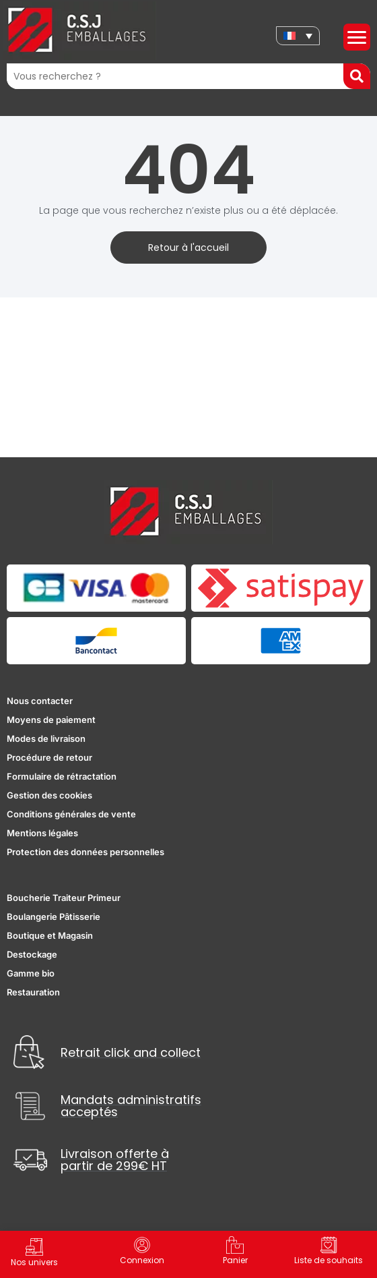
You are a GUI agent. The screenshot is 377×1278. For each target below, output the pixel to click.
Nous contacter (40, 700)
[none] (298, 35)
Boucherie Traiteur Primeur (64, 897)
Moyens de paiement (51, 719)
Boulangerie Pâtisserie (53, 916)
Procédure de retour (49, 757)
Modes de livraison (46, 738)
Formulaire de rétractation (61, 776)
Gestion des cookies (49, 795)
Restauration (33, 992)
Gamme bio (31, 973)
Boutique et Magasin (50, 935)
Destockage (32, 954)
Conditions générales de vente (71, 814)
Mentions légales (42, 832)
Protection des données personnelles (85, 851)
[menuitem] (298, 35)
